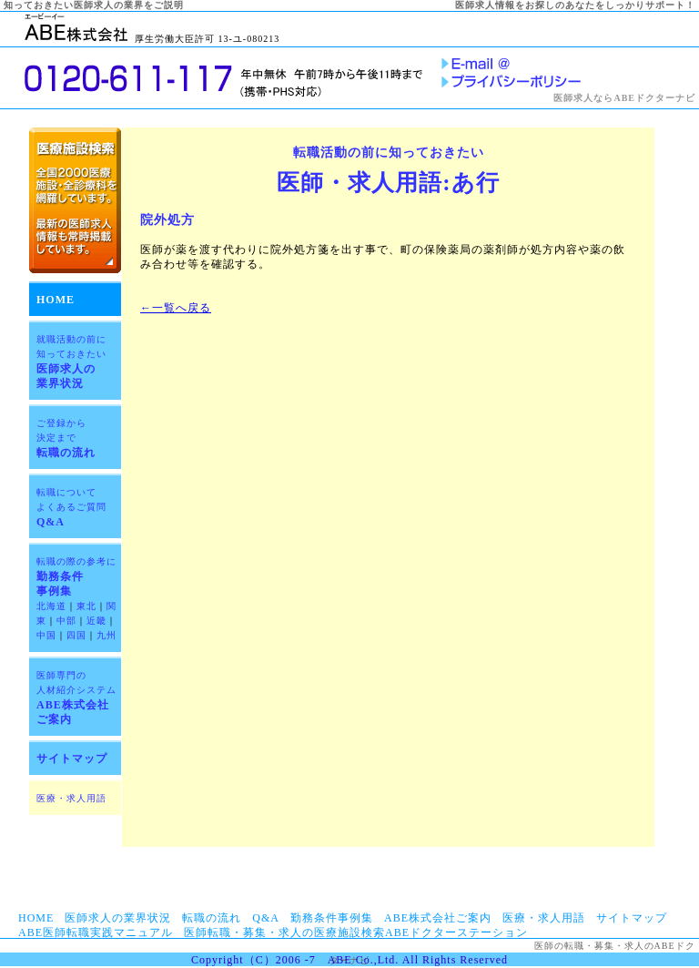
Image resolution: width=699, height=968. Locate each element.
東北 (86, 606)
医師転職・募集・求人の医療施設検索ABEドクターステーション (356, 932)
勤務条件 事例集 (76, 576)
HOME (55, 299)
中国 (46, 635)
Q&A (71, 507)
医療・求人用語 (71, 798)
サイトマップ (71, 758)
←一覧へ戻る (175, 307)
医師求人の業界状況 (118, 918)
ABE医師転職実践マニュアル (95, 932)
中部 (66, 621)
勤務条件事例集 (331, 918)
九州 (106, 635)
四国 (76, 635)
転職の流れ (66, 438)
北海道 (51, 606)
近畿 (96, 621)
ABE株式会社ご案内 (437, 918)
